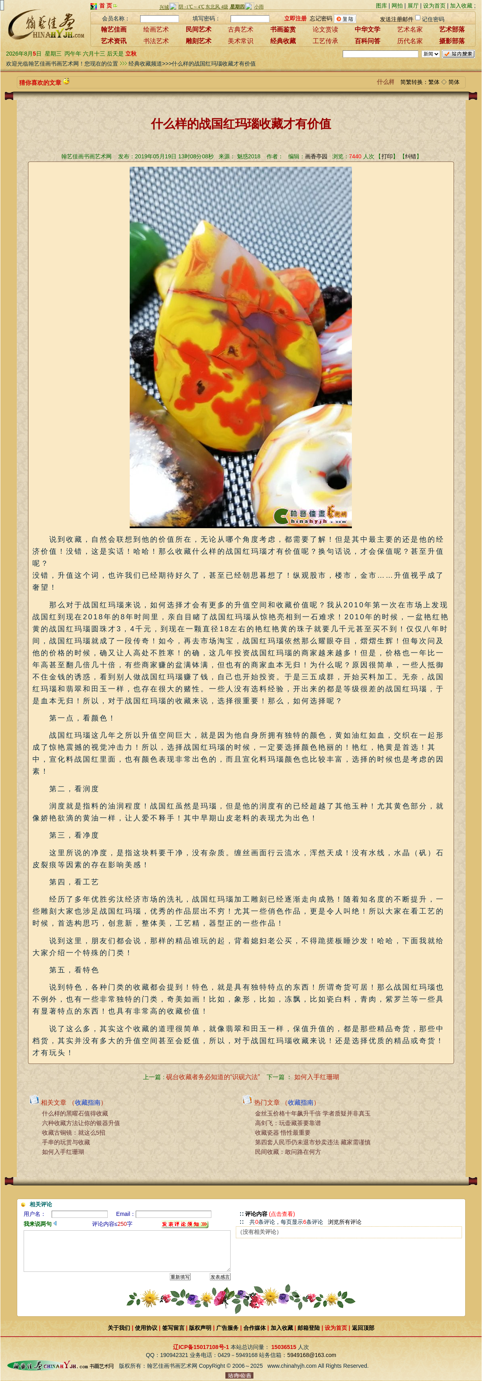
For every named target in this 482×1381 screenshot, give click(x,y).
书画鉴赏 (283, 29)
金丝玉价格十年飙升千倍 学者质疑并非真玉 (313, 1113)
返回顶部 (363, 1328)
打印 (387, 156)
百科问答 (367, 41)
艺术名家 (410, 29)
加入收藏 (461, 5)
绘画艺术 (156, 29)
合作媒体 (254, 1328)
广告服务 (227, 1328)
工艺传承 (325, 41)
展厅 (413, 5)
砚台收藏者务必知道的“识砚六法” (213, 1077)
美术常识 (240, 41)
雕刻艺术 (198, 41)
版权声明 (200, 1328)
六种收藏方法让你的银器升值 (81, 1123)
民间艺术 (198, 29)
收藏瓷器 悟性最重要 (283, 1132)
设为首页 (434, 5)
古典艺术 (240, 29)
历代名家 (410, 41)
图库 (381, 5)
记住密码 (433, 19)
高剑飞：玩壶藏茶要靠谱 (288, 1123)
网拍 (397, 5)
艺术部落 (452, 29)
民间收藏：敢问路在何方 (288, 1151)
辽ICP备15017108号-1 (201, 1347)
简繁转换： (414, 82)
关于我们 (119, 1328)
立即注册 (295, 18)
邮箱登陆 (308, 1328)
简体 (454, 82)
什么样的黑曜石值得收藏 (75, 1113)
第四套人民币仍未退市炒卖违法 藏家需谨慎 (313, 1142)
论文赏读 (325, 29)
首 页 (105, 5)
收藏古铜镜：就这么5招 (73, 1132)
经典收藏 (283, 41)
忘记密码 (321, 18)
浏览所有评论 (345, 1222)
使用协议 (146, 1328)
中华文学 (367, 29)
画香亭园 (316, 156)
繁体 (434, 82)
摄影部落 (452, 41)
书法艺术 (156, 41)
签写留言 (173, 1328)
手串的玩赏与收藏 (66, 1142)
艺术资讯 (114, 41)
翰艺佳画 (114, 29)
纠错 (410, 156)
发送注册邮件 (397, 19)
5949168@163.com (311, 1355)
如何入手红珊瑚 (316, 1077)
